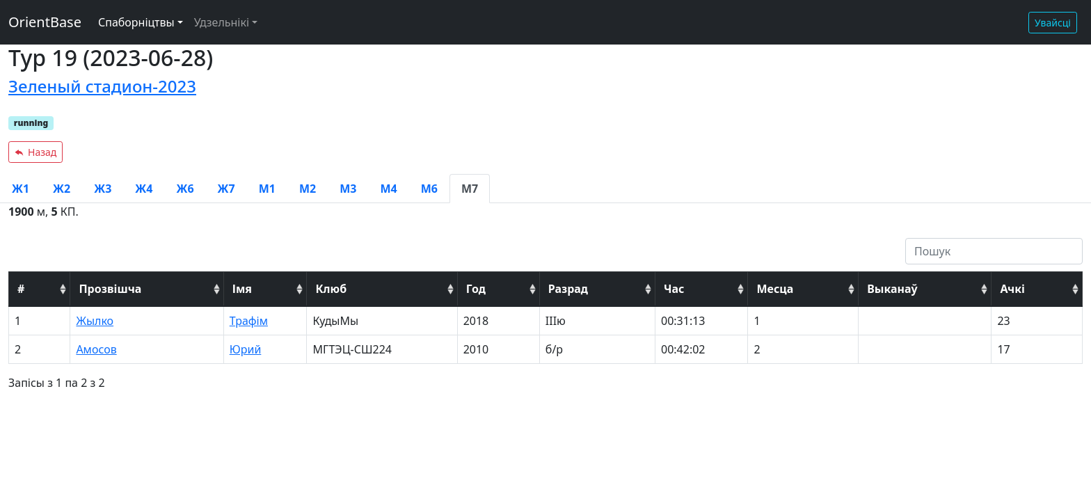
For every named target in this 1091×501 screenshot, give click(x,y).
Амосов (96, 349)
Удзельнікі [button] (221, 22)
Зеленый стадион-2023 (102, 85)
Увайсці (1053, 22)
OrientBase (44, 22)
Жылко (94, 320)
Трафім (249, 320)
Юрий (246, 349)
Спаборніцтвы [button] (136, 22)
